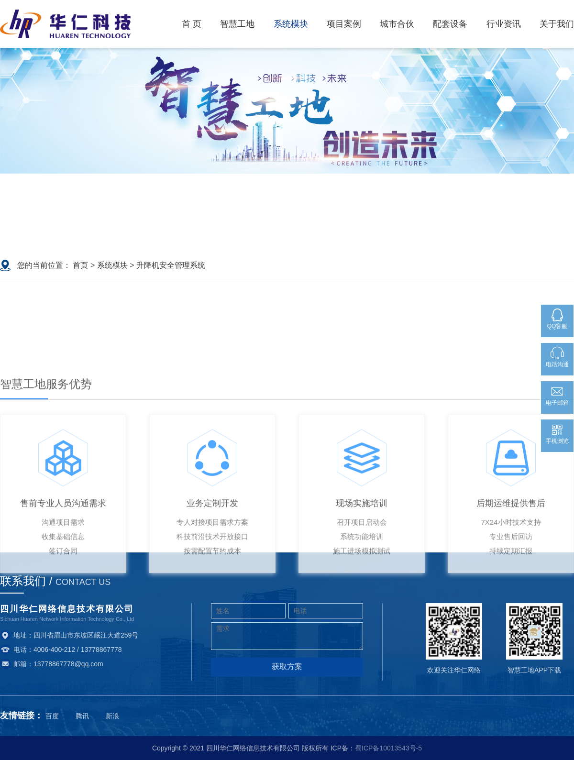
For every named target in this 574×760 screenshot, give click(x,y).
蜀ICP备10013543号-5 (388, 748)
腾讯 (82, 716)
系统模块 (112, 265)
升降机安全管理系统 (170, 265)
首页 (80, 265)
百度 (52, 716)
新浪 (112, 716)
